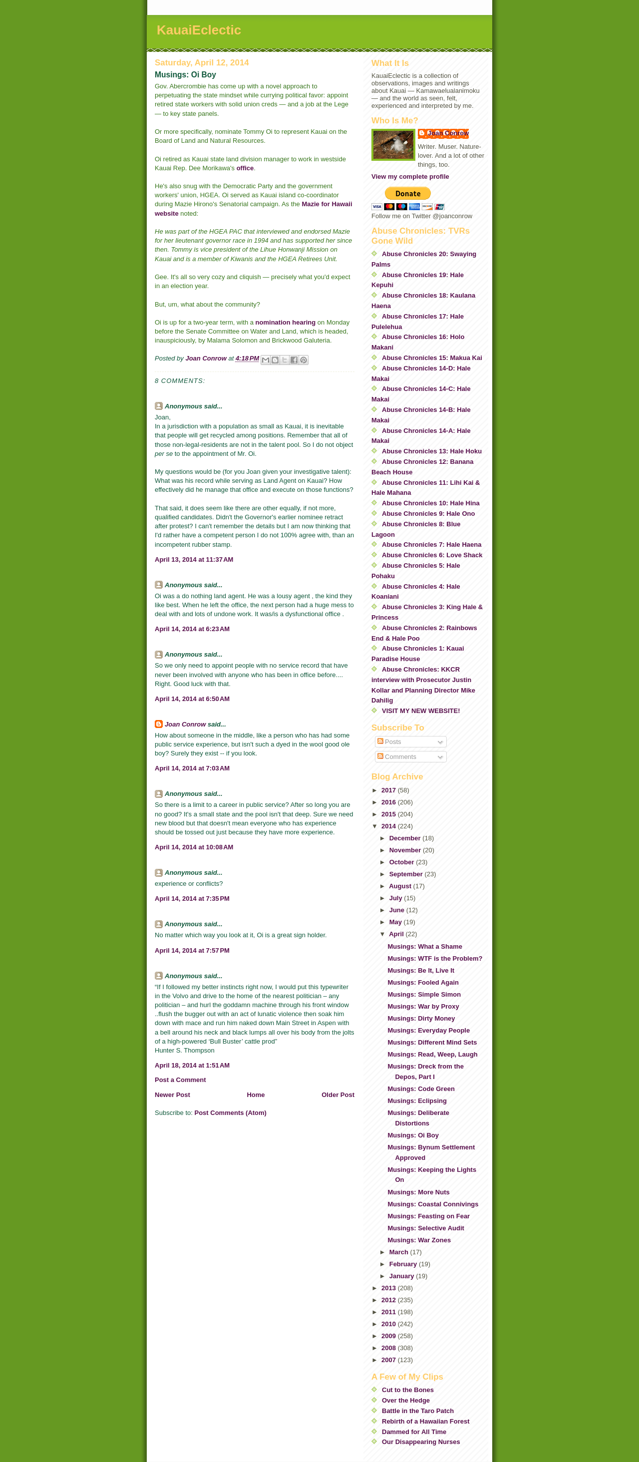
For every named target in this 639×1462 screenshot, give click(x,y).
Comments (396, 756)
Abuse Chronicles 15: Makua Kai (432, 358)
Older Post (337, 1094)
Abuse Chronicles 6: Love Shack (432, 555)
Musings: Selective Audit (425, 1228)
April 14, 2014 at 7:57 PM (192, 950)
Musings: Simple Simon (424, 994)
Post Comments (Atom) (231, 1112)
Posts (389, 741)
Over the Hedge (406, 1400)
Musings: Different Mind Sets (432, 1042)
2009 (389, 1336)
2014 (389, 826)
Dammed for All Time (414, 1432)
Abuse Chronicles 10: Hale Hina (431, 503)
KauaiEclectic (199, 29)
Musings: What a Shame (424, 946)
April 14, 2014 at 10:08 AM (194, 847)
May (396, 922)
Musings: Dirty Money (421, 1018)
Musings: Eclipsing (416, 1100)
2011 (389, 1312)
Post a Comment (180, 1080)
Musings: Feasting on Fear (428, 1216)
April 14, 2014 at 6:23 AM (192, 629)
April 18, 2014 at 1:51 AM (192, 1065)
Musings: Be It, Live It (420, 970)
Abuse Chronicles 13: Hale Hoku (432, 451)
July (396, 898)
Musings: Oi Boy (413, 1135)
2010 (389, 1324)
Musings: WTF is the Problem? (434, 958)
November (406, 850)
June (397, 910)
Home (256, 1094)
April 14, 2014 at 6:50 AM (192, 699)
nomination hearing (286, 322)
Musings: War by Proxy (423, 1006)
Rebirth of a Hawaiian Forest (426, 1421)
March (399, 1252)
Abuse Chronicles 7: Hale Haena (431, 544)
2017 (389, 790)
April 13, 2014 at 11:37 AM (194, 559)
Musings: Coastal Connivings (432, 1204)
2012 (389, 1300)
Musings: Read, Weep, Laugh (432, 1054)
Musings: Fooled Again (423, 982)
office (245, 168)
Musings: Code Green (420, 1089)
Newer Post (172, 1094)
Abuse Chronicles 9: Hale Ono (428, 513)
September (407, 874)
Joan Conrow (185, 724)
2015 (389, 814)
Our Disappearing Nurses (421, 1442)
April (397, 934)
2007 (389, 1360)
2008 (389, 1348)
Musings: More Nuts (418, 1192)
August (401, 886)
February (404, 1264)
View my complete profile (410, 176)
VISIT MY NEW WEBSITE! (421, 711)
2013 (389, 1288)
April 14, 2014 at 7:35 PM (192, 898)
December (405, 838)
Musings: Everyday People (428, 1030)
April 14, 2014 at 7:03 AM (192, 768)
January (402, 1276)
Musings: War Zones (419, 1240)
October (402, 862)
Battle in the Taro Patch (418, 1411)
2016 (389, 802)
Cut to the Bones (408, 1390)
